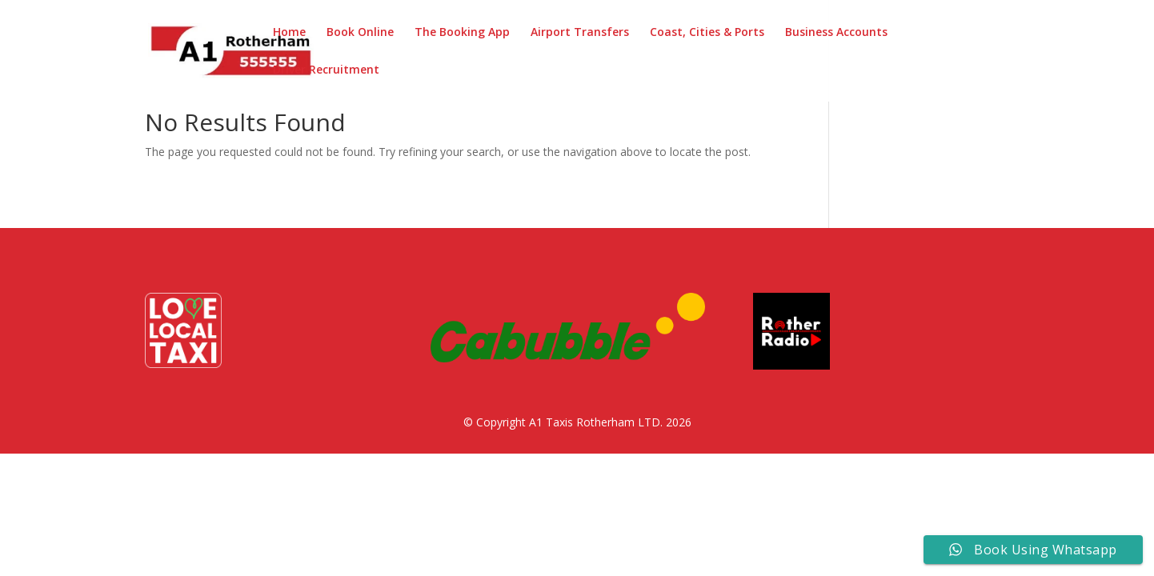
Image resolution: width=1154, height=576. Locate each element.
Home (289, 32)
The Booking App (462, 32)
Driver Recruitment (326, 70)
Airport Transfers (580, 32)
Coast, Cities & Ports (707, 32)
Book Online (360, 32)
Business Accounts (836, 32)
